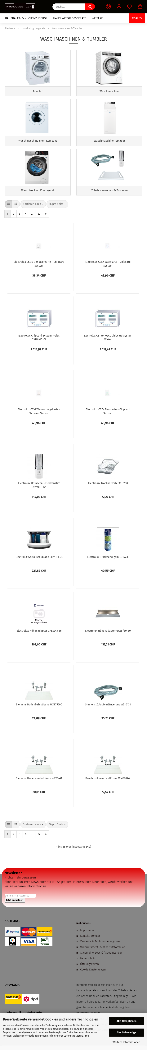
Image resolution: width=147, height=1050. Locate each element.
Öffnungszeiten (89, 967)
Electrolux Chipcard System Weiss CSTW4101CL (39, 341)
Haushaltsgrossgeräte (69, 18)
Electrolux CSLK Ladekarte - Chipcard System (108, 267)
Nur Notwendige (126, 1032)
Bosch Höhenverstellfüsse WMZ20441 (108, 782)
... (32, 217)
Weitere (97, 18)
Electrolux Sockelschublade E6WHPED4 (39, 560)
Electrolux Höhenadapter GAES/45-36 (39, 634)
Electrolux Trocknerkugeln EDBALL (107, 560)
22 (39, 217)
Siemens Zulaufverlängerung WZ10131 (108, 708)
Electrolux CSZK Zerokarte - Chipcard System (108, 414)
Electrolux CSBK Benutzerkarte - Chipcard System (39, 267)
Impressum (87, 933)
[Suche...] (90, 6)
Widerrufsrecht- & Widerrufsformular (102, 950)
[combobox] (33, 208)
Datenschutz (87, 962)
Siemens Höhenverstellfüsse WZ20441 (39, 782)
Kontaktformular (90, 939)
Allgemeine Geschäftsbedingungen (101, 956)
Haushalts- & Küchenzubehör (26, 18)
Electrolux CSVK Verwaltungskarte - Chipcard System (39, 414)
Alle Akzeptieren (126, 1021)
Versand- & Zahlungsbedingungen (100, 945)
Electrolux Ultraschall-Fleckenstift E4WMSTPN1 (39, 488)
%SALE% (137, 18)
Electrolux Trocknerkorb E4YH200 (108, 486)
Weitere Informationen (126, 1042)
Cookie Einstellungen (93, 973)
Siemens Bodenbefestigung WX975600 (39, 708)
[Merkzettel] (129, 6)
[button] (108, 6)
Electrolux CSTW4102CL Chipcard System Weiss (107, 341)
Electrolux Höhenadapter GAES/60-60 (108, 634)
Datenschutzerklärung (76, 1035)
